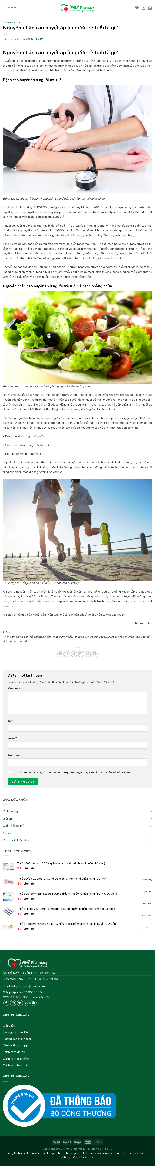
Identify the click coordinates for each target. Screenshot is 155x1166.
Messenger (147, 912)
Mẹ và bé (9, 833)
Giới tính (8, 819)
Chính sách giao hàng (16, 1059)
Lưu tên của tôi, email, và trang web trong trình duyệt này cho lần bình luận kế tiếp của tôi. (72, 772)
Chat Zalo (147, 888)
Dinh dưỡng (10, 811)
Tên (11, 721)
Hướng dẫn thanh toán (17, 1039)
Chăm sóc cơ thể (13, 826)
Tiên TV (38, 39)
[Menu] (9, 7)
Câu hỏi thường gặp (15, 1045)
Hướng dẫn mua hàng (16, 1032)
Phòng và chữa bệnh (16, 840)
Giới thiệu (9, 1026)
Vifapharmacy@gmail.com (28, 986)
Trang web (14, 755)
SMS (147, 924)
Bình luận (15, 688)
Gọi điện (147, 900)
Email (12, 738)
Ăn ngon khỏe (12, 22)
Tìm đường (147, 876)
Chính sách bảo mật (15, 1065)
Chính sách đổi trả (14, 1052)
